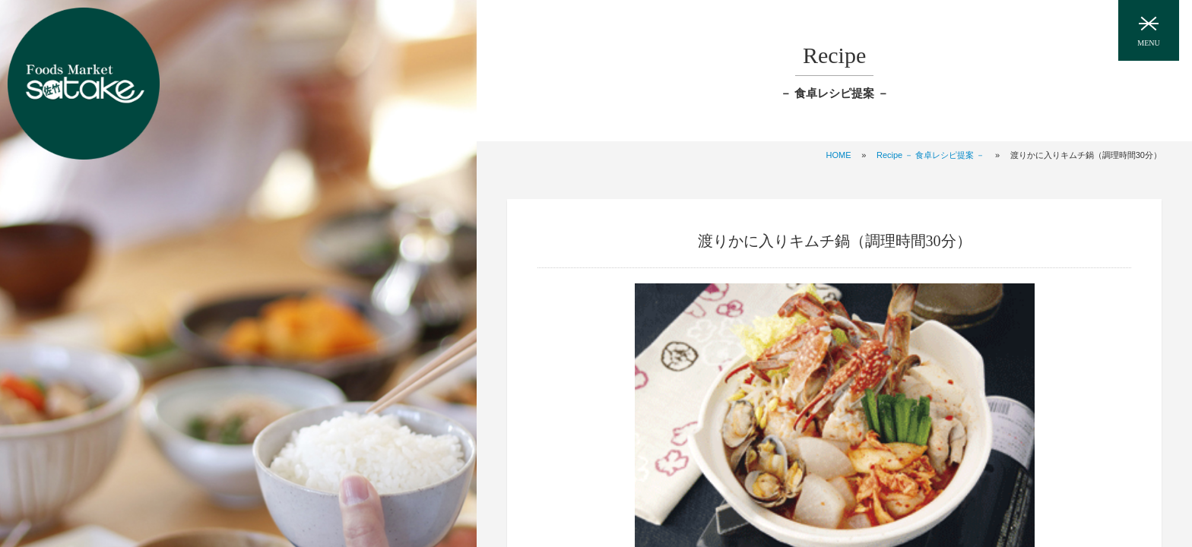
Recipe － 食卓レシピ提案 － (930, 155)
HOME (838, 155)
